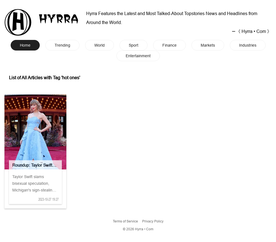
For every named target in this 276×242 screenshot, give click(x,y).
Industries (247, 45)
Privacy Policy (152, 221)
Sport (133, 45)
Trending (62, 45)
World (99, 45)
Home (25, 45)
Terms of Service (125, 221)
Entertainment (138, 56)
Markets (208, 45)
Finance (169, 45)
